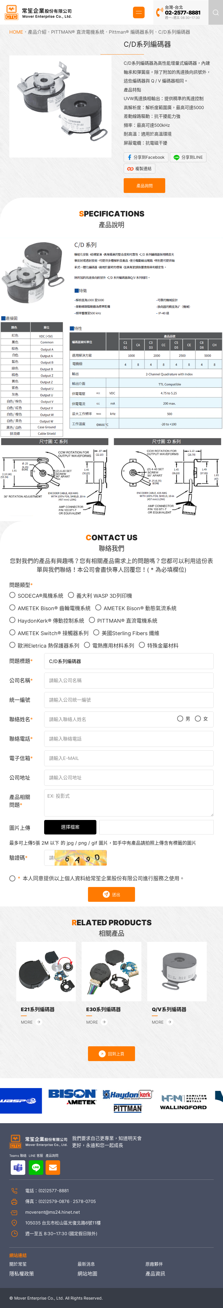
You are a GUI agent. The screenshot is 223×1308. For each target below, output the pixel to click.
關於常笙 (18, 1264)
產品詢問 (144, 185)
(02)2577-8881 (53, 1190)
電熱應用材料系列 (109, 645)
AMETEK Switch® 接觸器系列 (49, 632)
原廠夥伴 (154, 1264)
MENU (139, 12)
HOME (16, 32)
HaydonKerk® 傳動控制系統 (46, 620)
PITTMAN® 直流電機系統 (77, 32)
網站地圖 (87, 1274)
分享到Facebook (149, 157)
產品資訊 (155, 1274)
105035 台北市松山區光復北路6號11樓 (63, 1223)
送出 (111, 894)
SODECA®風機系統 (36, 595)
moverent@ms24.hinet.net (52, 1212)
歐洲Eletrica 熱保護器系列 (44, 645)
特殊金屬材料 (159, 645)
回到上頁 (111, 1053)
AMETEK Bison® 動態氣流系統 (136, 607)
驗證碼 (17, 858)
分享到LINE (192, 157)
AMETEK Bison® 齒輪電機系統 (50, 607)
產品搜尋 (215, 12)
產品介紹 (37, 32)
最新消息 (86, 1264)
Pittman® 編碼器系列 (131, 32)
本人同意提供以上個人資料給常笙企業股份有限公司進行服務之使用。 (97, 878)
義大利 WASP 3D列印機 (100, 595)
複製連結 (143, 168)
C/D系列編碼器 (174, 32)
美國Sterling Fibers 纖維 (126, 632)
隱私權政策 (21, 1274)
